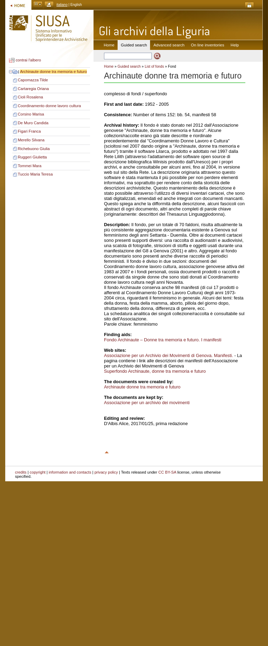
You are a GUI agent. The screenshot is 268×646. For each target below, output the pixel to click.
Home (109, 45)
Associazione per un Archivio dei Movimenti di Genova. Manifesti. (168, 355)
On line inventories (207, 45)
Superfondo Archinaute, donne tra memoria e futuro (155, 371)
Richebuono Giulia (34, 149)
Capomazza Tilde (33, 80)
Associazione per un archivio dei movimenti (146, 402)
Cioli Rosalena (30, 97)
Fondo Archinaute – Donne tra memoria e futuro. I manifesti (162, 339)
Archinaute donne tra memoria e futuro (53, 71)
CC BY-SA (167, 472)
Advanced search (169, 45)
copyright (37, 472)
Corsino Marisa (31, 114)
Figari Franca (29, 131)
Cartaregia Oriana (33, 89)
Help (235, 45)
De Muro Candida (33, 123)
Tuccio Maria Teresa (35, 174)
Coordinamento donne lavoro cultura (49, 106)
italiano (62, 5)
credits (21, 472)
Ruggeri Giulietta (32, 157)
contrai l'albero (28, 60)
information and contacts (70, 472)
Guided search (129, 66)
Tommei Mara (30, 166)
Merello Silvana (31, 140)
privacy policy (106, 472)
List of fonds (154, 66)
